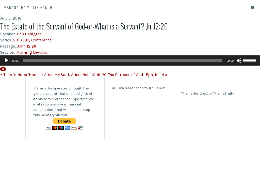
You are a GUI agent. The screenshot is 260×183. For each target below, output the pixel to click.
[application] (130, 60)
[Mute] (239, 60)
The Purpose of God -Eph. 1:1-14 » (137, 74)
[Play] (6, 60)
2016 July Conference (32, 40)
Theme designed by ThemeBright (208, 93)
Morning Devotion (33, 52)
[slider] (123, 60)
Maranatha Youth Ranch (28, 8)
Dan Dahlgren (29, 34)
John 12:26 (26, 46)
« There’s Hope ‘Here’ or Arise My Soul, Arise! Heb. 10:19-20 (53, 74)
